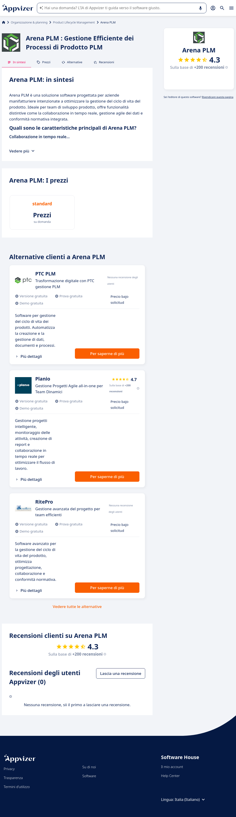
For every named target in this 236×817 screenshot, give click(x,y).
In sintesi (16, 62)
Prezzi (43, 62)
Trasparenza (13, 777)
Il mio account (172, 766)
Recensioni (103, 62)
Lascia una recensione (120, 673)
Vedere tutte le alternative (77, 606)
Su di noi (89, 767)
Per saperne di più (107, 353)
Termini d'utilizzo (17, 786)
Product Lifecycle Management (74, 22)
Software (89, 776)
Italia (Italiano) (190, 799)
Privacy (9, 768)
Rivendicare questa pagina (217, 97)
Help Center (170, 775)
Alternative (72, 62)
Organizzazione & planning (29, 22)
